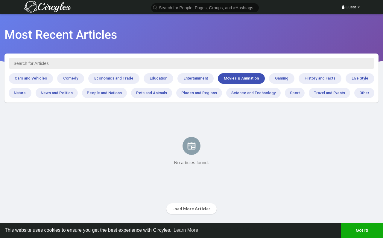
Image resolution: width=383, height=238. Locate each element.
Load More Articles (191, 208)
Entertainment (195, 78)
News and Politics (57, 93)
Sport (295, 93)
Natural (20, 93)
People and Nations (104, 93)
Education (158, 78)
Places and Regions (199, 93)
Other (364, 93)
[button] (205, 7)
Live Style (360, 78)
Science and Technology (253, 93)
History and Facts (320, 78)
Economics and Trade (113, 78)
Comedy (70, 78)
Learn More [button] (186, 230)
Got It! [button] (362, 230)
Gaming (281, 78)
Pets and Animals (151, 93)
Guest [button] (351, 7)
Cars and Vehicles (31, 78)
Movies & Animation (241, 78)
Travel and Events (329, 93)
